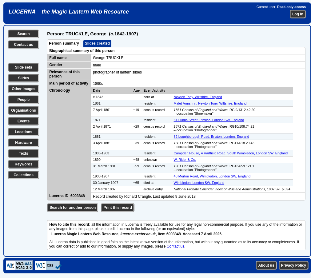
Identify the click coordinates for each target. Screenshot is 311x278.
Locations (23, 132)
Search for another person (73, 207)
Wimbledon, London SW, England (199, 183)
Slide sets (23, 67)
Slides (23, 78)
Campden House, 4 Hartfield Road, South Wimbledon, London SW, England (231, 153)
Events (24, 121)
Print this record (117, 207)
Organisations (23, 110)
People (24, 99)
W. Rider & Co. (185, 159)
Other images (23, 89)
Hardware (23, 143)
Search (23, 34)
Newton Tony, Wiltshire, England (198, 97)
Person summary (64, 43)
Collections (24, 175)
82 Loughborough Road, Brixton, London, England (211, 136)
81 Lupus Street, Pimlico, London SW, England (209, 120)
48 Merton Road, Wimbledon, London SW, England (212, 176)
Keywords (23, 164)
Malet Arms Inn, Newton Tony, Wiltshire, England (210, 103)
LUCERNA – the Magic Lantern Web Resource (69, 12)
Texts (23, 153)
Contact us (23, 44)
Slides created (97, 43)
